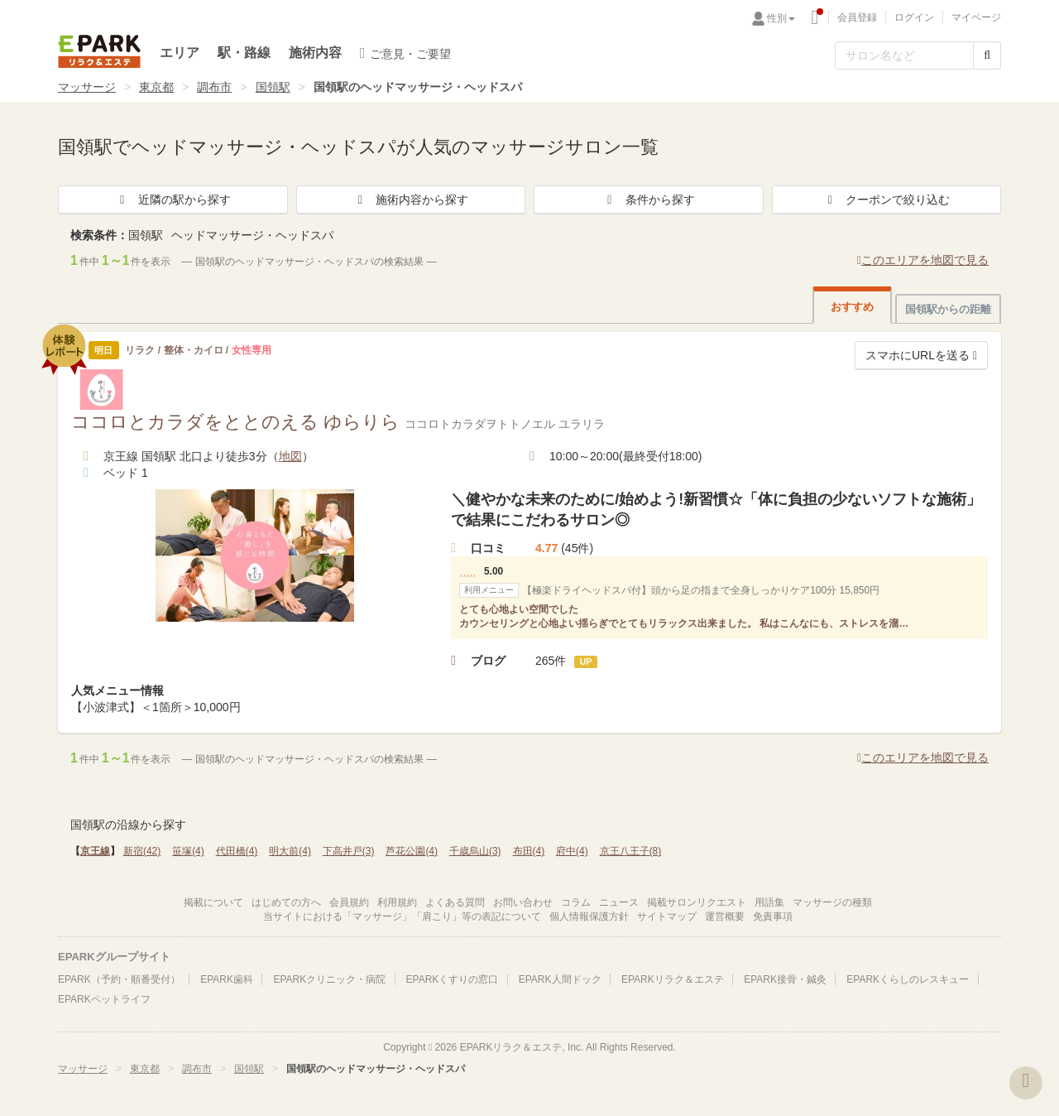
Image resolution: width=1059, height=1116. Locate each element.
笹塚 (188, 851)
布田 (529, 851)
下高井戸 (349, 851)
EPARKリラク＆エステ (99, 51)
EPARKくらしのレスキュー (907, 979)
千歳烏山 (475, 851)
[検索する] (987, 55)
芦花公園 (412, 851)
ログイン (914, 17)
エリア (179, 53)
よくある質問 (455, 902)
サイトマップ (667, 916)
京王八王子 (631, 851)
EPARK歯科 (226, 979)
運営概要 (725, 916)
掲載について (213, 902)
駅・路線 (244, 53)
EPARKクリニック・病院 (329, 979)
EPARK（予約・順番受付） (119, 979)
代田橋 (237, 851)
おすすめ (852, 307)
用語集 (769, 902)
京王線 (95, 851)
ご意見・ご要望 (405, 53)
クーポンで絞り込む (886, 199)
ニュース (619, 902)
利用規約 (397, 902)
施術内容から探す (410, 199)
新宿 (142, 851)
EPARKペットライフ (104, 999)
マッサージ (87, 87)
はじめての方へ (286, 902)
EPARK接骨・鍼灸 (785, 979)
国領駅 (273, 87)
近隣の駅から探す (173, 199)
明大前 (290, 851)
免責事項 (773, 916)
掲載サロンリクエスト (696, 902)
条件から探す (648, 199)
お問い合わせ (523, 902)
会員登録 (857, 17)
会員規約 (349, 902)
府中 (572, 851)
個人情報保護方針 (589, 916)
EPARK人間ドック (560, 979)
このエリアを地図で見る (923, 260)
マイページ (976, 17)
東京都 (156, 87)
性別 (781, 18)
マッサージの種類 (832, 902)
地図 (290, 456)
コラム (576, 902)
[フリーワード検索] (904, 55)
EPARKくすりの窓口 (452, 979)
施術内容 (315, 53)
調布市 (214, 87)
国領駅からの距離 (948, 309)
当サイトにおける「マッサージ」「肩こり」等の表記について (402, 916)
